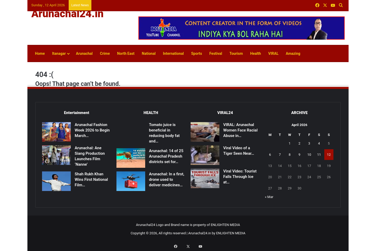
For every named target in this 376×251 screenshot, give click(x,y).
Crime (105, 53)
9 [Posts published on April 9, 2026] (299, 155)
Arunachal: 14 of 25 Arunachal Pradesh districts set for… (166, 156)
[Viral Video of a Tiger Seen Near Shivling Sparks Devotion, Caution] (205, 155)
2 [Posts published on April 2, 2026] (299, 143)
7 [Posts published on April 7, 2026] (280, 155)
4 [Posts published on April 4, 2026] (319, 143)
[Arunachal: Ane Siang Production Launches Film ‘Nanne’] (56, 155)
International (173, 53)
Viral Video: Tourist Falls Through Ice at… (240, 176)
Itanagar (59, 53)
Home (40, 53)
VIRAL (273, 53)
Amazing (293, 53)
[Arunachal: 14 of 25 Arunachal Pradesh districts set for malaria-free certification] (130, 158)
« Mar (269, 197)
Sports (196, 53)
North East (126, 53)
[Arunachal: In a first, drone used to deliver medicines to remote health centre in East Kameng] (130, 181)
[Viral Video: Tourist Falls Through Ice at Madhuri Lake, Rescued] (205, 178)
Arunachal (84, 53)
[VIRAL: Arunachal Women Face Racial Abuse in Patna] (205, 132)
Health (255, 53)
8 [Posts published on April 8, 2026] (290, 155)
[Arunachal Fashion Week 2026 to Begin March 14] (56, 132)
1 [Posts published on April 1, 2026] (290, 143)
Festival (215, 53)
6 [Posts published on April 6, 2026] (270, 155)
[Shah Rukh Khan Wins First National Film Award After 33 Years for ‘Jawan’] (56, 181)
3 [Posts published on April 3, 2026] (309, 143)
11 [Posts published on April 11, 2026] (319, 155)
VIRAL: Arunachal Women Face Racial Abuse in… (240, 130)
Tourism (236, 53)
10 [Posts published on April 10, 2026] (309, 155)
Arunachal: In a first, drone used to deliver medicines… (166, 179)
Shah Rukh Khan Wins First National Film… (91, 179)
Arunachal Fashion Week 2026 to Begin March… (92, 130)
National (149, 53)
